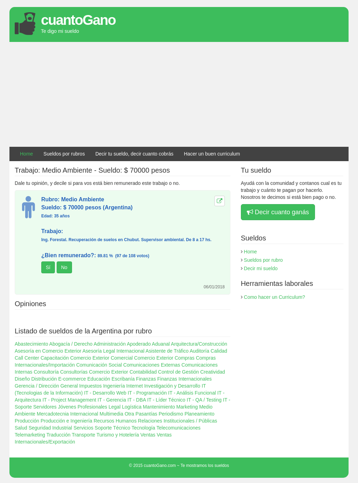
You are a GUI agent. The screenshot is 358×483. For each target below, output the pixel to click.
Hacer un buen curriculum (212, 154)
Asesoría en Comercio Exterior (48, 351)
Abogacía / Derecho (71, 344)
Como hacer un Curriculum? (274, 297)
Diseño (22, 379)
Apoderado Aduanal (148, 344)
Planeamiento (200, 414)
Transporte (83, 435)
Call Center (27, 358)
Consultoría (46, 372)
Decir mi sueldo (261, 268)
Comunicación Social (99, 365)
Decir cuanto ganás (278, 212)
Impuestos (90, 386)
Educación (98, 379)
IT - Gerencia (112, 400)
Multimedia (111, 414)
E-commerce (72, 379)
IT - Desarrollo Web (105, 393)
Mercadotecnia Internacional (67, 414)
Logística (132, 407)
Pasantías (146, 414)
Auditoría (199, 351)
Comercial (122, 358)
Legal (115, 407)
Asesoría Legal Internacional (113, 351)
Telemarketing (30, 435)
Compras (185, 358)
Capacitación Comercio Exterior (75, 358)
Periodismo (171, 414)
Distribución (44, 379)
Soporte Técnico (112, 428)
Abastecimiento (31, 344)
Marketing (187, 407)
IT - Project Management (69, 400)
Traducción (58, 435)
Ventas (148, 435)
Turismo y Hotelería (117, 435)
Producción (27, 421)
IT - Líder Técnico (166, 400)
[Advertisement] (179, 94)
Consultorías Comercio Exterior (94, 372)
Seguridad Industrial (50, 428)
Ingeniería (114, 386)
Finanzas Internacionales (184, 379)
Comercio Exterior (153, 358)
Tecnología (143, 428)
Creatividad (212, 372)
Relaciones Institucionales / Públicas (177, 421)
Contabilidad (143, 372)
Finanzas (146, 379)
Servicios (83, 428)
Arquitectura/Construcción (199, 344)
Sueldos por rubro (263, 260)
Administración (110, 344)
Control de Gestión (178, 372)
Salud (21, 428)
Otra (129, 414)
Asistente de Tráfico (166, 351)
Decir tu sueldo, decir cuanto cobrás (134, 154)
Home (26, 154)
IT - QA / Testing (204, 400)
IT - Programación (147, 393)
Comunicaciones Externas (151, 365)
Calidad (218, 351)
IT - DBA (136, 400)
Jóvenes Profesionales (82, 407)
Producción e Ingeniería (66, 421)
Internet (134, 386)
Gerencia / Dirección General (46, 386)
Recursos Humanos (115, 421)
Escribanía (123, 379)
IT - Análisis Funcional (192, 393)
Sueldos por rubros (64, 154)
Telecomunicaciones (179, 428)
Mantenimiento (159, 407)
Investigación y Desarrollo (172, 386)
